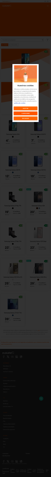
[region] (25, 93)
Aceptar (25, 108)
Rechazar (25, 118)
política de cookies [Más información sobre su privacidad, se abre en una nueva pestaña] (19, 103)
